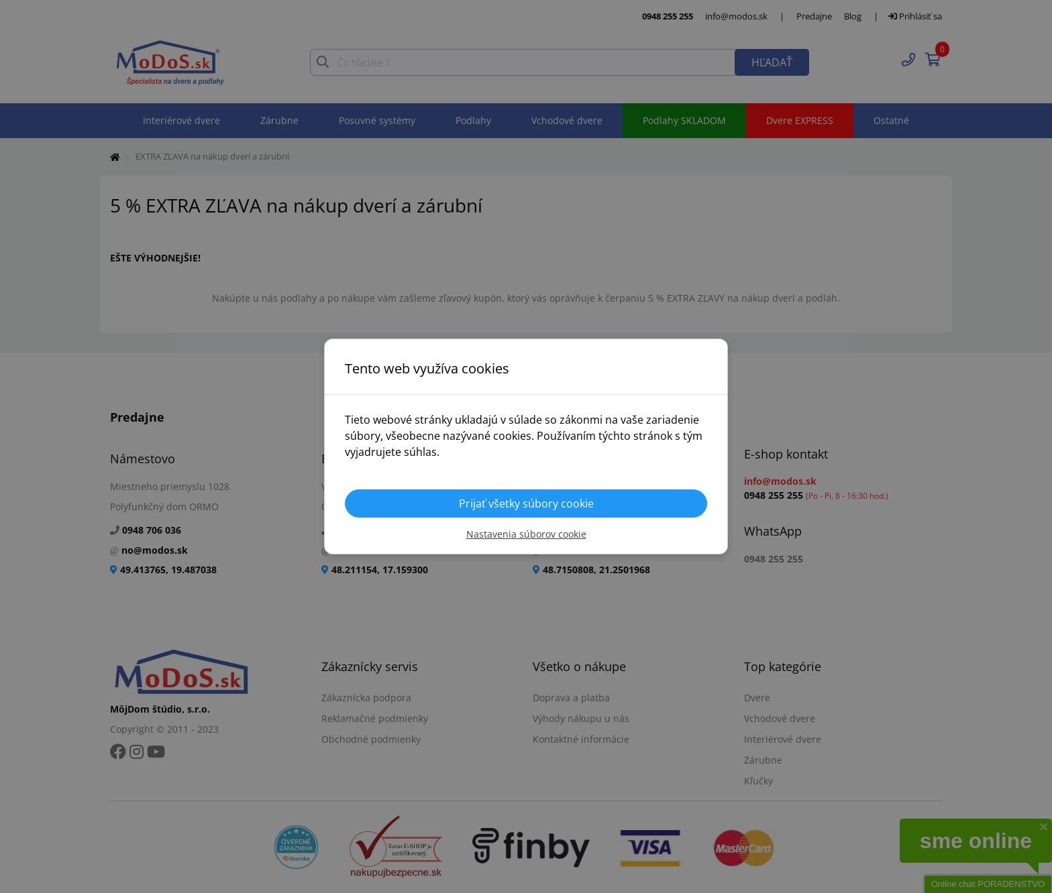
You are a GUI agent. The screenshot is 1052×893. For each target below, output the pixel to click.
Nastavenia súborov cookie (526, 534)
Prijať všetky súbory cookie (526, 503)
